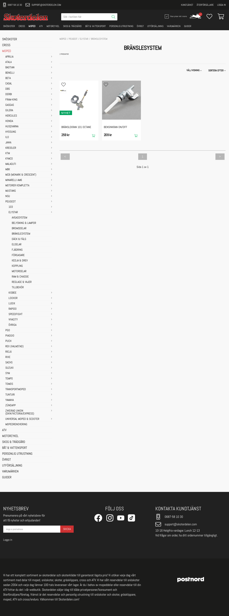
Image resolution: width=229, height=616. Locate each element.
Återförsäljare (205, 4)
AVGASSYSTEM (19, 217)
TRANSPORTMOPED (15, 389)
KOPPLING (17, 266)
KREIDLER (10, 148)
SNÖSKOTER (9, 26)
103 (11, 207)
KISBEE (12, 292)
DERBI (8, 94)
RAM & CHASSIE (20, 276)
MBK (7, 169)
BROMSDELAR (19, 228)
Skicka (67, 529)
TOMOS (9, 384)
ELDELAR (16, 244)
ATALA (8, 62)
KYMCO (9, 158)
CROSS (22, 26)
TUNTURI (10, 394)
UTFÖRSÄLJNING (155, 26)
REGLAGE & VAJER (22, 282)
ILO (7, 137)
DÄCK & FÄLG (19, 239)
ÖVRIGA (12, 325)
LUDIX (12, 303)
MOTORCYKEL (53, 26)
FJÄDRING (17, 250)
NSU (7, 196)
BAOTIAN (9, 67)
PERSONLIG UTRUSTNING (121, 26)
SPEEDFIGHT (15, 314)
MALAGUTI (10, 164)
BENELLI (9, 73)
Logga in (221, 4)
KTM (7, 153)
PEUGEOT (10, 201)
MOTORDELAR (19, 271)
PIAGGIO (9, 335)
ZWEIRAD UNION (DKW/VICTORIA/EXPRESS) (19, 412)
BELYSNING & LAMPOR (24, 223)
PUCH (8, 341)
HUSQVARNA (11, 126)
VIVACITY (13, 319)
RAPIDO (13, 309)
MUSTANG (10, 191)
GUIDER (187, 26)
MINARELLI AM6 (13, 180)
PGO (7, 330)
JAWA (8, 142)
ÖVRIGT (140, 26)
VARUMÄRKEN (173, 26)
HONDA (9, 121)
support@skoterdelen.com (43, 5)
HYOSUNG (10, 132)
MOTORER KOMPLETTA (17, 185)
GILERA (9, 110)
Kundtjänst (187, 4)
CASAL (8, 83)
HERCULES (11, 115)
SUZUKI (9, 368)
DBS (7, 89)
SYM (7, 373)
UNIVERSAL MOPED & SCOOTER (22, 419)
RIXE (7, 357)
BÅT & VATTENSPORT (95, 26)
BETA (8, 78)
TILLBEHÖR (18, 287)
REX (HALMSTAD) (14, 346)
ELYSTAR (13, 212)
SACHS (8, 362)
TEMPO (9, 378)
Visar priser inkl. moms (175, 16)
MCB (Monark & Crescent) (20, 174)
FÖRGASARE (18, 255)
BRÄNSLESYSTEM (21, 233)
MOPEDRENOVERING (16, 424)
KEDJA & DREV (20, 260)
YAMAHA (9, 400)
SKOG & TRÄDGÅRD (72, 26)
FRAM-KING (11, 99)
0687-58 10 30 (12, 5)
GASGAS (9, 105)
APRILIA (9, 56)
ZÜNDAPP (10, 405)
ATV (41, 26)
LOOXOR (13, 298)
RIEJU (8, 352)
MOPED (32, 26)
